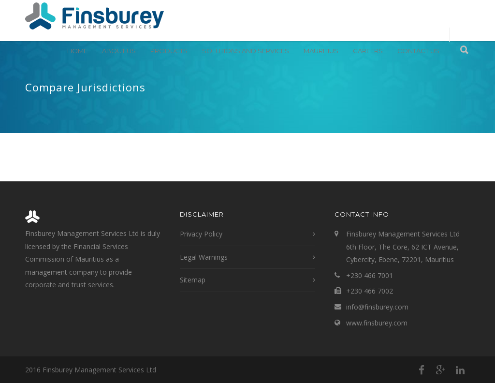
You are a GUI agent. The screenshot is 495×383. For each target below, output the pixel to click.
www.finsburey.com (377, 322)
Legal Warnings (204, 257)
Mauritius (321, 51)
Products (169, 51)
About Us (119, 51)
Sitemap (192, 279)
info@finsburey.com (377, 306)
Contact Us (418, 51)
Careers (368, 51)
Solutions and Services (245, 51)
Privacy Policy (201, 233)
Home (77, 51)
